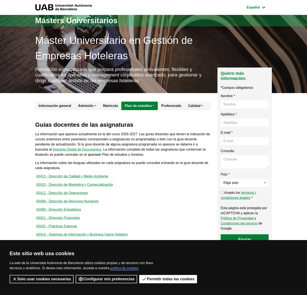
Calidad (194, 106)
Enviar (244, 239)
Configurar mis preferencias (106, 279)
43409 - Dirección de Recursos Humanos (67, 201)
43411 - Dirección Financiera (58, 218)
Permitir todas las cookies (168, 279)
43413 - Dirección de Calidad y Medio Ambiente (72, 176)
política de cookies (124, 268)
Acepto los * (238, 195)
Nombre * (228, 96)
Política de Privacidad (237, 218)
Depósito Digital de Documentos (77, 149)
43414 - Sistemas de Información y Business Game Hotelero (82, 234)
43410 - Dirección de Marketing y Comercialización (74, 184)
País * (225, 174)
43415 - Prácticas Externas (56, 226)
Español (259, 7)
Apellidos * (229, 114)
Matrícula (110, 106)
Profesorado (171, 106)
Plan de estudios (138, 106)
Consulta (227, 151)
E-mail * (227, 132)
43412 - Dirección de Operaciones (62, 193)
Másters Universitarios (76, 20)
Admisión (86, 106)
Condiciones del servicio (239, 223)
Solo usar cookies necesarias (41, 279)
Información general (55, 106)
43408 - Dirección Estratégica (58, 209)
